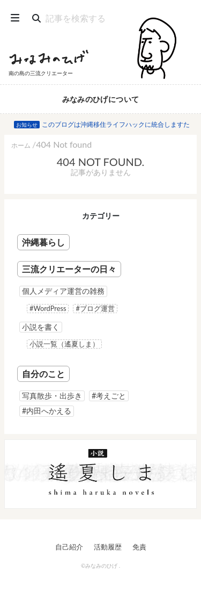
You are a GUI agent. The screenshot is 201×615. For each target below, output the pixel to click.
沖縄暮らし (43, 242)
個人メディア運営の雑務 (63, 290)
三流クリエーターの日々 (69, 269)
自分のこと (43, 373)
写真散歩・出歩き (52, 395)
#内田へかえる (46, 410)
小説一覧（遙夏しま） (64, 343)
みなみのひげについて (100, 99)
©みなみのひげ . (100, 565)
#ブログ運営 (95, 308)
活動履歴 (108, 546)
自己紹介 (69, 546)
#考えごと (109, 395)
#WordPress (47, 308)
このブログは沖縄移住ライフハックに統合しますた (116, 124)
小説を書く (40, 326)
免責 (139, 546)
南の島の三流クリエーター (41, 73)
